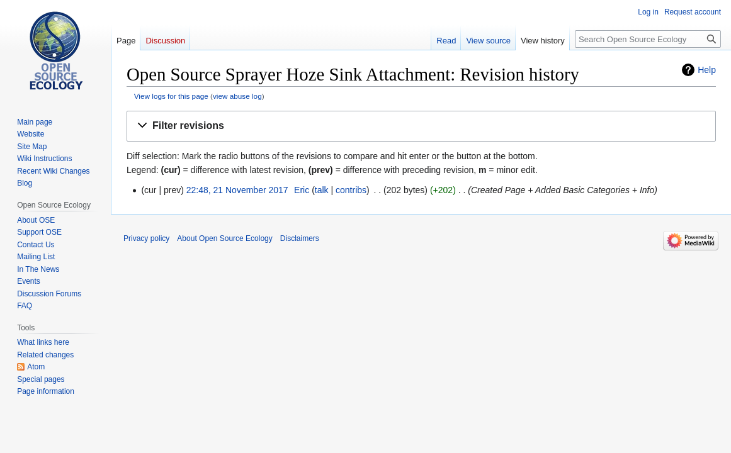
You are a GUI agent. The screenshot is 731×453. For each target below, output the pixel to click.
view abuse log (237, 96)
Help (707, 70)
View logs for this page (171, 96)
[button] (421, 126)
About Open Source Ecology (224, 238)
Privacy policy (146, 238)
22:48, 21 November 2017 (237, 190)
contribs (351, 190)
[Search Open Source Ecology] (648, 39)
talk (322, 190)
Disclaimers (299, 238)
